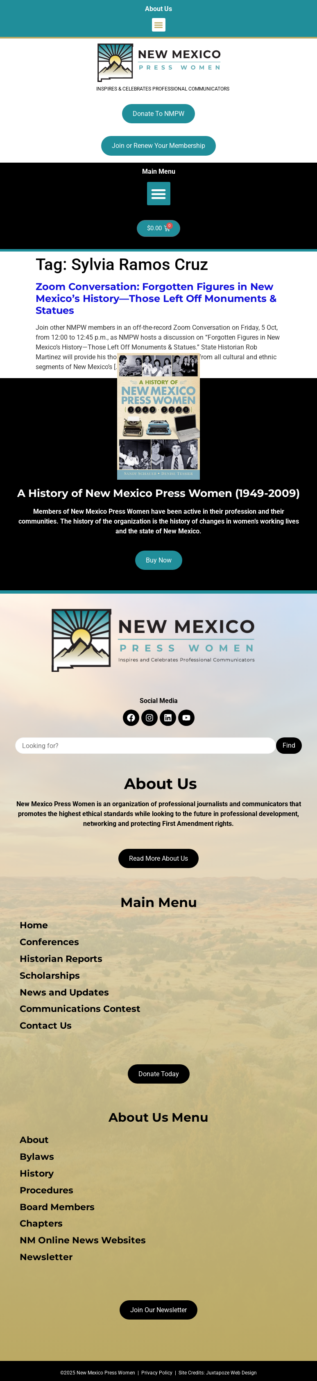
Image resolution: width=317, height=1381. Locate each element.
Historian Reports (59, 958)
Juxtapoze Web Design (231, 1367)
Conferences (48, 941)
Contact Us (44, 1023)
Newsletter (44, 1252)
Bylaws (35, 1153)
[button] (158, 25)
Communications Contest (78, 1007)
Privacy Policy (156, 1367)
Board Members (55, 1203)
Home (32, 925)
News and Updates (63, 990)
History (35, 1170)
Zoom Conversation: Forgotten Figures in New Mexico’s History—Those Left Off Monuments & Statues (156, 298)
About (33, 1137)
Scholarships (48, 974)
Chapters (39, 1219)
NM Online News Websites (81, 1235)
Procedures (45, 1186)
